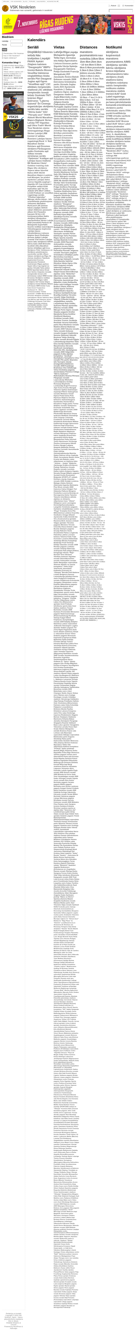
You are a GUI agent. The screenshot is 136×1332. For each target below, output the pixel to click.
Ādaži (56, 457)
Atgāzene (67, 588)
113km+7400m (95, 496)
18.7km (82, 371)
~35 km (90, 230)
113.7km (99, 422)
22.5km (99, 353)
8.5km (83, 130)
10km (94, 58)
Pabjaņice (57, 707)
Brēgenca (64, 574)
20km (82, 114)
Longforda (73, 533)
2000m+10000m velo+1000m (90, 519)
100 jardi (94, 530)
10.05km (99, 416)
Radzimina (57, 1102)
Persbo (56, 1134)
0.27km (100, 410)
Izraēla (69, 197)
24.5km (96, 202)
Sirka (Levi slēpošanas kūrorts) (66, 1061)
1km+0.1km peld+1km (88, 486)
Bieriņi (64, 327)
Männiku (67, 1264)
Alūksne (70, 286)
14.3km (94, 387)
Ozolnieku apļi (41, 151)
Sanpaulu (57, 648)
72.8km (89, 414)
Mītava (50, 284)
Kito (62, 663)
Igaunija (70, 55)
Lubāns (63, 1217)
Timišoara (57, 822)
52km (90, 369)
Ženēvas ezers (69, 847)
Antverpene (65, 443)
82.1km (93, 226)
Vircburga (73, 441)
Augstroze (57, 1019)
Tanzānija (57, 646)
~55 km (100, 341)
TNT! (48, 95)
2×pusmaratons (87, 128)
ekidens (109, 243)
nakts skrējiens (112, 229)
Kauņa (62, 272)
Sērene (67, 1085)
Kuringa (64, 792)
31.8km (82, 585)
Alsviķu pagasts (59, 1114)
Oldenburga (58, 972)
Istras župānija (72, 455)
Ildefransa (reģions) (61, 669)
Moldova (57, 839)
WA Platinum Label (115, 214)
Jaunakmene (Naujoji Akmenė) (65, 1003)
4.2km (90, 89)
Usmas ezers (72, 755)
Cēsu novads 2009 (70, 165)
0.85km (82, 554)
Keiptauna (58, 620)
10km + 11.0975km (92, 256)
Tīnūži (68, 1134)
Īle (62, 925)
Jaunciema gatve (67, 1213)
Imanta (65, 102)
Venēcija (70, 337)
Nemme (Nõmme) (61, 335)
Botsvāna (57, 657)
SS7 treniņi (39, 282)
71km (82, 337)
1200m (88, 300)
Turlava (70, 642)
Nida (56, 261)
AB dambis (64, 181)
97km (88, 434)
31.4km (96, 224)
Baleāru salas (68, 459)
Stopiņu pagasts (61, 312)
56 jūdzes (96, 494)
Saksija (63, 642)
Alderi (67, 893)
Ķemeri (69, 788)
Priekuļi (61, 1005)
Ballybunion (67, 1150)
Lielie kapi (72, 976)
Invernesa (69, 425)
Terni (62, 555)
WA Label (110, 179)
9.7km (92, 154)
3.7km (88, 176)
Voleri (56, 982)
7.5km (83, 126)
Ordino (56, 1186)
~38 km (100, 333)
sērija (121, 198)
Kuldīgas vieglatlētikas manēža (65, 300)
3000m (100, 87)
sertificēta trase (122, 177)
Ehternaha (61, 1152)
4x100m (83, 142)
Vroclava (57, 320)
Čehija (62, 128)
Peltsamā (66, 1095)
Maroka (66, 189)
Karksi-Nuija (68, 437)
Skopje (63, 445)
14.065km (84, 184)
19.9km (88, 410)
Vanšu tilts (59, 119)
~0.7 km (93, 335)
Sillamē (72, 515)
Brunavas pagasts (65, 1294)
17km (82, 150)
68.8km (88, 387)
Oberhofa (57, 909)
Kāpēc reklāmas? (10, 58)
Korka (62, 475)
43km (94, 234)
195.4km (95, 319)
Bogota (65, 1098)
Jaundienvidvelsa (71, 655)
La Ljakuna (64, 1120)
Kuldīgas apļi (46, 158)
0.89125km (90, 268)
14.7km (102, 319)
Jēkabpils (68, 225)
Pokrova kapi (59, 425)
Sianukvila (57, 1170)
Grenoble (65, 1174)
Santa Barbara (64, 1104)
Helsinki (57, 214)
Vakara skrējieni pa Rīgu (37, 256)
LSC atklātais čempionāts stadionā (39, 87)
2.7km (90, 270)
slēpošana (117, 249)
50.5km (101, 418)
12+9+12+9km (85, 282)
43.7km (97, 434)
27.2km (95, 401)
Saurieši (72, 439)
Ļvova (62, 946)
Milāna (75, 422)
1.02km (88, 492)
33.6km (83, 204)
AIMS (127, 61)
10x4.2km (84, 216)
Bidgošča (65, 1116)
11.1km (100, 163)
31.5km (89, 315)
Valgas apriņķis (60, 523)
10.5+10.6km (85, 280)
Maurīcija (64, 644)
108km (82, 470)
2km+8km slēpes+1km (90, 525)
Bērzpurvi (64, 433)
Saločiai (69, 261)
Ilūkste (73, 443)
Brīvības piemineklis (63, 133)
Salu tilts (58, 174)
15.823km (101, 436)
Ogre (62, 58)
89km (100, 272)
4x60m (100, 530)
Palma (66, 533)
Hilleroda (75, 954)
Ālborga (69, 871)
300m (82, 109)
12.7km (94, 282)
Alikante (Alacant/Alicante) (67, 1027)
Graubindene (58, 1160)
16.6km (89, 248)
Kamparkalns (63, 1060)
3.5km (95, 116)
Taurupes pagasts (69, 253)
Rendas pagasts (60, 547)
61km (99, 527)
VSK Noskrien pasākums (116, 147)
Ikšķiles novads (60, 406)
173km (99, 335)
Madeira (57, 327)
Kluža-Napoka (59, 758)
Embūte (57, 584)
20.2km (99, 602)
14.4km (101, 204)
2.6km (82, 240)
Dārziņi (62, 1041)
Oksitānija (57, 739)
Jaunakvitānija (59, 1031)
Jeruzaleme (63, 457)
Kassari (65, 917)
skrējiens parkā (114, 107)
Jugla (56, 97)
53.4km (88, 408)
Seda (74, 774)
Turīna (75, 404)
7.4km (100, 325)
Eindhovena (59, 429)
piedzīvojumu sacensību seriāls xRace (37, 253)
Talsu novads (59, 331)
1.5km (95, 84)
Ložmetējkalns (60, 382)
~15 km (98, 105)
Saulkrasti (58, 348)
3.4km (82, 256)
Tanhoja (64, 1156)
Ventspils (73, 116)
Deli (73, 851)
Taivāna (69, 289)
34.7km (100, 569)
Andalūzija (68, 231)
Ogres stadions (71, 92)
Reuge (63, 473)
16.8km (88, 254)
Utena (56, 1005)
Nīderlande (64, 114)
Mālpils (64, 1021)
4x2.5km (95, 186)
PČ (125, 170)
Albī (69, 745)
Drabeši (72, 946)
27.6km (90, 383)
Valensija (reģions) (62, 267)
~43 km (100, 190)
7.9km (88, 405)
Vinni (56, 776)
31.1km (99, 608)
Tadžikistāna (74, 687)
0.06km (93, 367)
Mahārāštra (58, 1116)
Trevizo (70, 608)
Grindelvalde (69, 942)
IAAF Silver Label (121, 124)
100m (83, 84)
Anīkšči (56, 829)
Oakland (57, 1142)
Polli (70, 572)
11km (88, 121)
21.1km (88, 232)
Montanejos (68, 1225)
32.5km (82, 399)
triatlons (110, 190)
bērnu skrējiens (116, 67)
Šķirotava (57, 1215)
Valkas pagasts (66, 913)
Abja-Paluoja (59, 701)
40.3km (89, 430)
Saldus (57, 178)
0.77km (102, 528)
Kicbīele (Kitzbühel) (66, 1097)
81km (93, 339)
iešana (109, 126)
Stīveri (56, 1188)
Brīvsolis (47, 244)
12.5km (83, 224)
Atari (72, 903)
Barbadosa (58, 588)
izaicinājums (120, 231)
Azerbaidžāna (66, 911)
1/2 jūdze (83, 530)
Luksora (64, 711)
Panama (57, 644)
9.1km (89, 204)
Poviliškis (57, 1164)
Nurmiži (57, 555)
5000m (101, 92)
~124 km (93, 420)
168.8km (92, 563)
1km (82, 61)
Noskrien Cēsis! (39, 163)
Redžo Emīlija (73, 1186)
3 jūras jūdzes (90, 266)
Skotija (57, 183)
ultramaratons (114, 74)
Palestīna (57, 535)
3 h (97, 109)
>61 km (99, 478)
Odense (62, 455)
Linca (62, 1142)
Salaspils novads (71, 259)
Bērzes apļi (35, 299)
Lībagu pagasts (67, 1301)
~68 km (88, 294)
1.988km (83, 544)
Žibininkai (70, 863)
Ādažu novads (59, 814)
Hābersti (57, 1037)
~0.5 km (95, 100)
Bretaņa (56, 1219)
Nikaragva (61, 1206)
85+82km (89, 488)
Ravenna (57, 521)
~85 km (102, 296)
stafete (121, 88)
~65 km (100, 474)
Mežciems (58, 147)
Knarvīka (75, 513)
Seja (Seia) (72, 927)
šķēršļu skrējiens (114, 131)
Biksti (68, 618)
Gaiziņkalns (58, 596)
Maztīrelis (66, 384)
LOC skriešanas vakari (37, 275)
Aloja (74, 1184)
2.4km (97, 112)
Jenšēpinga (58, 1058)
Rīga (66, 51)
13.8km (89, 274)
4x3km (88, 614)
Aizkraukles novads (68, 561)
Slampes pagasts (67, 529)
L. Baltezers (58, 679)
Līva (69, 1098)
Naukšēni (72, 865)
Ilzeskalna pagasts (60, 1110)
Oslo (56, 418)
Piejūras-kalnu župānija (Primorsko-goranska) (65, 435)
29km (94, 308)
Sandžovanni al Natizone (70, 1168)
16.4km (93, 587)
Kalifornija (58, 423)
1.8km (96, 142)
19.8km (93, 337)
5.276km (98, 458)
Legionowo (67, 1112)
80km (89, 190)
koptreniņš (113, 55)
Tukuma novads (72, 329)
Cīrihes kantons (69, 1054)
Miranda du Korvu (64, 774)
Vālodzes (57, 1250)
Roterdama (67, 422)
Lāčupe (57, 586)
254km (93, 405)
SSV (45, 112)
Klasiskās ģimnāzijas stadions (65, 998)
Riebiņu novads (73, 1303)
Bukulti (62, 671)
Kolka (63, 354)
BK (29, 163)
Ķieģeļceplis (58, 1150)
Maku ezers (67, 1200)
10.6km (89, 119)
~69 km (95, 302)
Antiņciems (68, 1069)
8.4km (100, 137)
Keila (69, 537)
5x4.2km (94, 589)
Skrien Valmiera (43, 297)
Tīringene (64, 927)
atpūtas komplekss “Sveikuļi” (63, 355)
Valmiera (70, 69)
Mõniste (73, 1095)
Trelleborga (71, 891)
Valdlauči (72, 723)
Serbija (57, 240)
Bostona (57, 337)
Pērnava (75, 376)
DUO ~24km (96, 232)
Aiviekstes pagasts (70, 507)
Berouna (65, 976)
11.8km (94, 436)
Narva (70, 659)
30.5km (87, 397)
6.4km (82, 156)
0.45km (94, 176)
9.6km (101, 198)
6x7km (99, 480)
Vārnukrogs (65, 699)
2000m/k (91, 306)
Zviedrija (58, 130)
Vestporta (74, 1234)
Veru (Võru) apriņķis (65, 192)
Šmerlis (64, 111)
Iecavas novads (59, 1298)
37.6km (88, 606)
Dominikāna (67, 845)
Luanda (56, 1138)
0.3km (83, 70)
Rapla (60, 630)
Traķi (74, 537)
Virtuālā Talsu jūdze (41, 268)
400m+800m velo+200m (94, 500)
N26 (114, 241)
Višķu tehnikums (64, 875)
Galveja (72, 907)
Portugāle (58, 107)
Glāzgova (57, 503)
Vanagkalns (74, 725)
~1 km (83, 89)
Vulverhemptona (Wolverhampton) (66, 1232)
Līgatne (56, 1075)
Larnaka (65, 727)
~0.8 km (83, 260)
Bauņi (56, 790)
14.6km (94, 371)
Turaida (61, 655)
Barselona (71, 208)
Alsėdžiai (68, 1158)
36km (97, 563)
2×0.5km (90, 454)
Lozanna (65, 539)
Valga (63, 297)
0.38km (88, 308)
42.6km (88, 527)
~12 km (94, 121)
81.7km (82, 406)
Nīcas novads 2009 (65, 487)
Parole (4, 45)
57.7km (82, 424)
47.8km (82, 498)
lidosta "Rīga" (68, 553)
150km (100, 315)
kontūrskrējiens (124, 251)
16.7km (97, 583)
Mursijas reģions (60, 919)
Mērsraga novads (60, 1211)
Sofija (61, 1054)
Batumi (56, 1097)
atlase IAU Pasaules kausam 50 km (36, 213)
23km (88, 167)
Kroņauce (66, 1246)
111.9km (97, 528)
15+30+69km (84, 416)
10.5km (83, 97)
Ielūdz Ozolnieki (36, 95)
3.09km (82, 589)
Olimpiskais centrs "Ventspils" (64, 228)
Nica (61, 325)
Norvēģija (66, 140)
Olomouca (75, 753)
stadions (111, 79)
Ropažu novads (60, 469)
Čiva (61, 1138)
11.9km (89, 260)
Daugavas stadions (63, 94)
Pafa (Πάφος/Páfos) (71, 551)
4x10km (99, 393)
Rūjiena (64, 398)
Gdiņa (75, 427)
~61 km (99, 523)
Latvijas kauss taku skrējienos (39, 240)
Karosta (71, 800)
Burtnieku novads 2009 (63, 610)
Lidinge (73, 980)
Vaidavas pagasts (66, 1075)
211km (82, 206)
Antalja (68, 481)
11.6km (83, 250)
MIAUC (118, 179)
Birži (63, 521)
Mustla (63, 709)
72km (82, 397)
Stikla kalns (65, 887)
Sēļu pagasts (74, 1208)
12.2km (87, 337)
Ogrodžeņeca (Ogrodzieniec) (68, 982)
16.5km (82, 403)
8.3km (94, 206)
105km (99, 309)
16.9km (82, 428)
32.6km (99, 405)
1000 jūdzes (99, 550)
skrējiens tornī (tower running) (117, 224)
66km (82, 598)
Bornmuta (72, 636)
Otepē (56, 272)
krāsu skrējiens (118, 207)
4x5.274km (84, 369)
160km (102, 373)
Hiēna (6, 69)
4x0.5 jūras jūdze (99, 432)
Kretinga (75, 825)
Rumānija (72, 187)
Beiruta (56, 717)
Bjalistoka (58, 640)
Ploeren (62, 1219)
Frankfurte (58, 420)
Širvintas (57, 808)
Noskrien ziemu (41, 128)
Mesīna (67, 990)
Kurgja (66, 423)
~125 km (94, 474)
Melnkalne (74, 485)
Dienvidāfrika (60, 206)
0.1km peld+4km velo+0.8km (90, 595)
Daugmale (75, 1009)
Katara (68, 883)
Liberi (69, 691)
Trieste (76, 816)
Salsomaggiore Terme (66, 861)
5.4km (83, 119)
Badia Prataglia (59, 930)
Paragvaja (73, 721)
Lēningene (65, 1215)
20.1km (101, 313)
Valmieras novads (67, 467)
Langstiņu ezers (60, 883)
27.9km (100, 610)
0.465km (83, 552)
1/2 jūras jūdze (92, 264)
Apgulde (57, 867)
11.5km (83, 196)
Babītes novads (61, 156)
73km (82, 393)
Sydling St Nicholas (61, 968)
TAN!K (47, 114)
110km (88, 286)
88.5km (94, 341)
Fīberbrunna (58, 1095)
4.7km (96, 124)
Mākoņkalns (58, 992)
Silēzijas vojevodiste (71, 735)
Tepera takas (33, 170)
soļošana (122, 82)
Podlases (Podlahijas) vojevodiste (66, 1049)
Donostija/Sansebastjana (64, 505)
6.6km (98, 165)
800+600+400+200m (87, 600)
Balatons (63, 431)
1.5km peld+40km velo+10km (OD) (91, 360)
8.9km (95, 198)
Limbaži (75, 521)
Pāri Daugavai (44, 78)
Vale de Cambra (72, 950)
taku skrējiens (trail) (117, 75)
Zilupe (68, 1172)
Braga (60, 936)
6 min (88, 476)
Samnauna (63, 1128)
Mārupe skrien (34, 199)
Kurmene (64, 1108)
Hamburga (58, 259)
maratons (86, 52)
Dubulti (56, 940)
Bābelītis (57, 282)
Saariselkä (57, 954)
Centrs (75, 107)
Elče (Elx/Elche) (59, 1029)
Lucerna (65, 493)
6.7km (92, 280)
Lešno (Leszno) (71, 1178)
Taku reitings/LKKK (120, 188)
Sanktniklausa (70, 429)
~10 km (84, 64)
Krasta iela (58, 459)
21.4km (91, 571)
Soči (71, 930)
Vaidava (57, 202)
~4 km (98, 128)
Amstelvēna (64, 1025)
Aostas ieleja (58, 1200)
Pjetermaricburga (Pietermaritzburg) (64, 615)
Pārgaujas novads (61, 378)
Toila (73, 1110)
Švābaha (63, 1172)
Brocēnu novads (72, 1071)
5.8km (82, 154)
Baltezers (57, 1268)
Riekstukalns (59, 376)
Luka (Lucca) (58, 879)
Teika (56, 58)
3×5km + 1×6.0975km (94, 403)
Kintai (56, 1056)
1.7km (82, 198)
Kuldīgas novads (70, 284)
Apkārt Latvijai (41, 237)
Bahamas (69, 1166)
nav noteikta (73, 1258)
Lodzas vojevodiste (69, 624)
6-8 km (87, 290)
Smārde (71, 968)
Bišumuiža (75, 875)
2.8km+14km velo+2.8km (89, 569)
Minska (65, 541)
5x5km (95, 327)
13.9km (89, 319)
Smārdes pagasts (67, 816)
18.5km (99, 337)
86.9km (82, 480)
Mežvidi (68, 1029)
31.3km (87, 393)
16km (91, 105)
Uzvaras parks (70, 63)
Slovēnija (65, 195)
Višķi (55, 875)
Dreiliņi (72, 312)
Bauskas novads (59, 1290)
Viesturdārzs (68, 402)
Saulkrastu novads (68, 901)
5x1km (101, 490)
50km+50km (84, 583)
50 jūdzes (94, 604)
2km (93, 61)
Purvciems (67, 123)
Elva (76, 280)
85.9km (82, 450)
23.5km (89, 311)
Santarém (57, 956)
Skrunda (69, 346)
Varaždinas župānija (60, 1303)
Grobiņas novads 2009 (63, 318)
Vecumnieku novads (66, 594)
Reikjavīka (72, 282)
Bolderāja (57, 543)
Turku (56, 441)
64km (88, 420)
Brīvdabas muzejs (60, 800)
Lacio (64, 503)
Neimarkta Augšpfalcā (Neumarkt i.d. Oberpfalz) (66, 1066)
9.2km (88, 206)
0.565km (89, 581)
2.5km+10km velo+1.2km (89, 540)
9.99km (88, 602)
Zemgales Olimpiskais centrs (65, 582)
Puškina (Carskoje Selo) (67, 1083)
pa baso (110, 102)
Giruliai (72, 398)
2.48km (100, 236)
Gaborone (57, 1256)
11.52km (83, 327)
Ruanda (65, 723)
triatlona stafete (123, 241)
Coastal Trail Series (36, 239)
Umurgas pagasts (70, 1017)
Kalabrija (57, 792)
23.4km (97, 184)
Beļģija (57, 163)
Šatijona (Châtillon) (71, 1198)
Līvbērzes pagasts (64, 1260)
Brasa (69, 142)
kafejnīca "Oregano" (62, 598)
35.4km (83, 264)
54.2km (82, 575)
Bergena (72, 491)
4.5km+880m (84, 496)
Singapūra (58, 723)
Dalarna (74, 1132)
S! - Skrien (39, 290)
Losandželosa (67, 707)
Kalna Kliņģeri (67, 489)
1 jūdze (90, 107)
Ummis (62, 1043)
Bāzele (75, 928)
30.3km (82, 614)
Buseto (63, 681)
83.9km (94, 410)
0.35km (83, 311)
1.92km (82, 341)
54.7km (100, 206)
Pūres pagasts (69, 1288)
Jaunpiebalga (58, 1000)
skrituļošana (112, 174)
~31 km (83, 298)
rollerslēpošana (123, 237)
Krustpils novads (70, 1282)
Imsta (70, 1118)
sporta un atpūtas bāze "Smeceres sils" (65, 809)
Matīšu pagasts (66, 784)
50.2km (82, 339)
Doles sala (58, 284)
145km (86, 226)
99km (100, 329)
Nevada (57, 473)
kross (109, 71)
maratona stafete (115, 91)
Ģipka (56, 455)
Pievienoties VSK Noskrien (14, 53)
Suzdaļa (66, 972)
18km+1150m (85, 363)
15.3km (101, 317)
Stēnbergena (58, 1246)
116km (93, 527)
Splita (64, 640)
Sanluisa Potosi (71, 758)
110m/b (83, 148)
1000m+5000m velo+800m (89, 503)
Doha (56, 861)
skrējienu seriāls (116, 64)
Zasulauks (59, 77)
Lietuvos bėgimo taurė (38, 234)
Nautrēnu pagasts (71, 1188)
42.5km (82, 405)
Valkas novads (60, 339)
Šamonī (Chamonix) (63, 138)
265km (95, 228)
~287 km (83, 511)
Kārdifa (73, 598)
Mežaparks (60, 55)
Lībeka (63, 483)
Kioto (71, 992)
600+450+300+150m (87, 559)
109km (88, 317)
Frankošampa (67, 1093)
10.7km (90, 180)
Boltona (56, 1208)
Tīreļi (74, 877)
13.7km (83, 274)
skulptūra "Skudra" (61, 928)
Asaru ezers (63, 1186)
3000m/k (94, 169)
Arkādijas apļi (39, 248)
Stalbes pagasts (67, 628)
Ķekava (57, 537)
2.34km (89, 327)
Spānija (73, 66)
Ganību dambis (68, 1270)
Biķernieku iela (60, 276)
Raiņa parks (66, 739)
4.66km (82, 387)
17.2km (98, 252)
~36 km (99, 222)
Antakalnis (68, 915)
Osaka (63, 895)
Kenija (64, 650)
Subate (56, 1234)
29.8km (87, 470)
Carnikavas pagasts (63, 200)
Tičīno (73, 634)
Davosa (71, 574)
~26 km (102, 200)
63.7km (100, 606)
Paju (76, 1272)
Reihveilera (74, 1162)
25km (102, 148)
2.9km (98, 188)
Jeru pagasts (64, 1208)
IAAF (114, 243)
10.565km (101, 349)
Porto (63, 310)
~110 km (83, 278)
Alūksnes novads (69, 210)
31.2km (100, 428)
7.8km (95, 156)
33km (99, 167)
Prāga (56, 187)
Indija (75, 223)
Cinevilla (57, 527)
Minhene (64, 394)
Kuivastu (75, 1098)
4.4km (83, 107)
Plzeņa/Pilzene (59, 1272)
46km (82, 335)
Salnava (70, 970)
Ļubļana (69, 445)
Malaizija (64, 447)
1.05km (82, 321)
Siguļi (73, 1246)
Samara (70, 837)
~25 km (83, 165)
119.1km (89, 401)
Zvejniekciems (71, 1219)
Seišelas (57, 841)
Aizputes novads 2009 (64, 480)
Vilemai (74, 827)
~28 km (96, 296)
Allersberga (58, 1066)
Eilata (74, 638)
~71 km (83, 276)
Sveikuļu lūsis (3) (10, 82)
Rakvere (63, 531)
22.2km (83, 302)
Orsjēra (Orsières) (70, 465)
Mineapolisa (73, 1174)
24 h (100, 97)
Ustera (56, 1073)
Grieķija (65, 126)
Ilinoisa (68, 376)
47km (82, 254)
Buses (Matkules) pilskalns (68, 1033)
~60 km (89, 482)
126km (92, 397)
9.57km (99, 406)
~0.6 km (89, 494)
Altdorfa (72, 1060)
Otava (63, 527)
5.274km (84, 105)
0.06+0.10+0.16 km (98, 408)
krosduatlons (111, 237)
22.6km (95, 454)
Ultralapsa (17, 76)
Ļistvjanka (57, 1156)
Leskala (56, 1017)
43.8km (102, 577)
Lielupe (56, 798)
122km (100, 387)
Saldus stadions (60, 608)
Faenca (67, 1031)
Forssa (64, 873)
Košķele (76, 788)
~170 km (88, 234)
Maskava (67, 316)
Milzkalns (75, 802)
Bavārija (58, 135)
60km (91, 528)
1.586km (89, 484)
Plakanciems (64, 1015)
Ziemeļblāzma (59, 893)
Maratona (67, 414)
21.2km (93, 331)
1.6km (82, 169)
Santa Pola (69, 396)
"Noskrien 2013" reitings (116, 193)
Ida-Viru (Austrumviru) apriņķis (66, 518)
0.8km (83, 87)
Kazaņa (64, 822)
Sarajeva (72, 804)
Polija (57, 71)
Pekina (72, 1116)
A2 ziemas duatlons (39, 257)
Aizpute (61, 418)
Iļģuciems (72, 130)
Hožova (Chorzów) (69, 646)
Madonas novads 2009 (64, 328)
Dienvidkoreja (72, 272)
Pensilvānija (58, 683)
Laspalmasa (59, 303)
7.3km (100, 182)
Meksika (71, 170)
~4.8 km (88, 610)
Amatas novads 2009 (63, 223)
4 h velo (95, 294)
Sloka (62, 853)
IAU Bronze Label (116, 168)
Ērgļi (66, 386)
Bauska (61, 261)
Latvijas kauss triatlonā (39, 161)
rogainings (119, 96)
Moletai (56, 845)
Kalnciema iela (61, 99)
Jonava (69, 521)
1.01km (92, 450)
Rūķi (59, 1196)
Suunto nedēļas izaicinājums (40, 227)
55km (89, 148)
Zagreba (65, 485)
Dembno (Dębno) (60, 863)
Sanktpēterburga (68, 293)
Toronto (66, 420)
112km (88, 587)
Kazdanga (69, 366)
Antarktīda (66, 408)
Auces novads (59, 780)
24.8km (89, 448)
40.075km (90, 550)
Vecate (69, 794)
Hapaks (75, 471)
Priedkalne (68, 701)
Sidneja (57, 618)
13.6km (89, 302)
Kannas (57, 449)
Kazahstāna (68, 667)
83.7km (87, 604)
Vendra (57, 172)
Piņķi (56, 451)
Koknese (74, 743)
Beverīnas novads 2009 (63, 689)
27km (89, 173)
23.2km (82, 391)
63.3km (101, 264)
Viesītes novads (65, 1234)
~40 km (95, 298)
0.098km (87, 446)
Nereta (59, 1098)
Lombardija (58, 386)
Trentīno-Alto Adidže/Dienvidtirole (66, 884)
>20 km (95, 200)
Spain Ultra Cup (34, 266)
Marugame (74, 893)
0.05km (86, 137)
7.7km (96, 133)
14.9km (100, 300)
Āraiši (67, 946)
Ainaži (71, 394)
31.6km (89, 224)
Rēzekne (57, 263)
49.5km (102, 434)
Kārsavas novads (60, 794)
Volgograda (73, 677)
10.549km (92, 87)
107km (102, 202)
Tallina (57, 111)
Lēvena (68, 1041)
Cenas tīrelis (65, 1244)
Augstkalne (71, 869)
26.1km (88, 333)
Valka (73, 152)
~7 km (91, 97)
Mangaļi (72, 388)
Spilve (64, 749)
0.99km (99, 446)
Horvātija (73, 156)
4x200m (96, 373)
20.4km (91, 442)
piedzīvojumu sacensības (114, 218)
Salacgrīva (58, 225)
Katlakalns (75, 699)
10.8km (84, 78)
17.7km (95, 313)
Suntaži (57, 475)
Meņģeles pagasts (70, 1284)
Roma (65, 314)
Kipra (63, 214)
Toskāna (57, 191)
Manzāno (57, 1168)
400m (98, 73)
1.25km (88, 341)
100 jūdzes (91, 192)
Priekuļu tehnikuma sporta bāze (63, 605)
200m (90, 81)
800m (89, 84)
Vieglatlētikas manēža (61, 1140)
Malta (72, 420)
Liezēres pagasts (70, 596)
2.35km (82, 581)
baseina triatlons (112, 251)
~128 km (89, 296)
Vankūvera (71, 406)
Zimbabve (57, 650)
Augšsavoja (65, 974)
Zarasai (56, 1002)
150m (89, 530)
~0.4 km (94, 290)
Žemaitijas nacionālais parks (64, 1064)
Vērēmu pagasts (60, 755)
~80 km (89, 276)
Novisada (68, 412)
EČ (119, 185)
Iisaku (56, 778)
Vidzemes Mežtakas (36, 203)
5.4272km (91, 292)
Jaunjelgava (68, 348)
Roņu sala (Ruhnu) (71, 1037)
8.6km (94, 167)
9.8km (101, 169)
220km (99, 399)
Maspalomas (59, 439)
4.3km (99, 542)
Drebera (63, 1146)
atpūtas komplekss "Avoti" (63, 1209)
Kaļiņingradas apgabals (62, 1089)
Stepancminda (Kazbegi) (63, 849)
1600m (101, 276)
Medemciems (71, 966)
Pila (73, 511)
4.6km (97, 216)
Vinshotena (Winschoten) (68, 703)
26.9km (99, 593)
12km (97, 70)
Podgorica (62, 578)
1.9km (100, 208)
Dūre (67, 780)
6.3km (101, 186)
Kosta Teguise (72, 681)
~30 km (87, 152)
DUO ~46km (84, 571)
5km (101, 58)
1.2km (83, 94)
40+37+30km (90, 552)
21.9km (82, 401)
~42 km (98, 144)
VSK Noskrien (22, 7)
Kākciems (66, 1223)
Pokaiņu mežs (63, 804)
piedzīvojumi (112, 185)
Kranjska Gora (66, 511)
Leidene (68, 513)
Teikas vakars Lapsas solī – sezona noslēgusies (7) (14, 73)
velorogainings (113, 158)
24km (93, 152)
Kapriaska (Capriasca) (62, 638)
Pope (73, 1256)
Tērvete (71, 525)
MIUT (41, 191)
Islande (66, 270)
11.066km (86, 460)
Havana (73, 839)
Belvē (75, 849)
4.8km (91, 112)
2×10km (83, 452)
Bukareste (58, 270)
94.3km (83, 319)
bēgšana (126, 233)
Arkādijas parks (71, 255)
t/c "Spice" (65, 661)
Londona (74, 481)
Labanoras (69, 1056)
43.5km (82, 438)
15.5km (83, 222)
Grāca (69, 873)
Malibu (56, 1104)
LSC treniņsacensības (36, 215)
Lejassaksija (59, 380)
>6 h (81, 226)
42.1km (93, 406)
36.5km (88, 589)
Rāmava (57, 903)
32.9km (89, 596)
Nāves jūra (65, 859)
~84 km (100, 452)
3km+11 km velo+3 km (88, 536)
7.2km (83, 92)
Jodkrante (58, 626)
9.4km (94, 204)
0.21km (100, 472)
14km (88, 109)
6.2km (90, 202)
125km (82, 272)
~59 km (99, 486)
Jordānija (73, 320)
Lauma (19, 88)
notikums (111, 88)
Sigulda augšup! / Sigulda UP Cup (39, 183)
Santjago (57, 1252)
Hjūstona (61, 823)
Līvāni (64, 282)
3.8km (100, 262)
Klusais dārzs (67, 954)
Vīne (65, 368)
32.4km (82, 426)
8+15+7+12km (90, 458)
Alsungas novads (65, 778)
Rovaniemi (70, 475)
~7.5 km (94, 212)
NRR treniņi (40, 286)
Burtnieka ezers (60, 786)
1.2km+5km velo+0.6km (88, 542)
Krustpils (68, 1011)
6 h (89, 78)
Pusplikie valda (34, 186)
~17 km (94, 262)
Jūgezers (67, 1236)
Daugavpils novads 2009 (63, 877)
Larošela (70, 469)
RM (115, 156)
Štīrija (68, 1013)
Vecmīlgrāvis (74, 665)
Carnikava (68, 257)
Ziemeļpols (65, 721)
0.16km (100, 604)
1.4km (94, 208)
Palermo (57, 1166)
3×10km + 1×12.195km (88, 608)
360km (94, 472)
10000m (84, 112)
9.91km (100, 234)
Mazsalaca (58, 745)
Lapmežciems (59, 1069)
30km (95, 94)
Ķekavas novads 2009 (65, 79)
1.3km (100, 302)
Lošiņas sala (58, 733)
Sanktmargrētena (60, 659)
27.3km (101, 327)
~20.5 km (101, 290)
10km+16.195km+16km (94, 240)
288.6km (83, 596)
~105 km (100, 424)
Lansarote (67, 679)
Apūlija (65, 960)
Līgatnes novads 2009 (68, 410)
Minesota (66, 1162)
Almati (75, 632)
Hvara (70, 727)
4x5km (100, 321)
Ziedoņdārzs (60, 121)
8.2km (89, 200)
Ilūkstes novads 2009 (61, 1227)
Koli (55, 667)
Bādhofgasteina (59, 1013)
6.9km (82, 331)
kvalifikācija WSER (121, 139)
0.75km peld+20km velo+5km (91, 308)
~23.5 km (83, 242)
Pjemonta (58, 280)
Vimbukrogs (58, 1262)
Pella (67, 439)
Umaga (65, 515)
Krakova (57, 293)
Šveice (68, 77)
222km (87, 351)
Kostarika (58, 493)
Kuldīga (70, 104)
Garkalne (57, 509)
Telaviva (63, 537)
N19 (129, 160)
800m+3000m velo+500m (89, 505)
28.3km (97, 412)
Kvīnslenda (74, 580)
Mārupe (57, 310)
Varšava (57, 165)
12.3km (83, 173)
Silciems (68, 555)
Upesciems (73, 423)
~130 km (98, 280)
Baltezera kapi (72, 1211)
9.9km (89, 178)
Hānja (64, 263)
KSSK (45, 186)
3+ (83, 458)
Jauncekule (58, 994)
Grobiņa (57, 853)
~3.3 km (94, 610)
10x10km (90, 196)
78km (96, 418)
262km (99, 470)
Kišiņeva (61, 833)
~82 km (101, 401)
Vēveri (56, 1033)
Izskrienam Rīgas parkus (38, 264)
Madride (64, 240)
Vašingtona (64, 687)
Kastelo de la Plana (61, 944)
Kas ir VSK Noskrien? (12, 56)
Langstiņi (57, 507)
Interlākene (65, 497)
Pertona (69, 1229)
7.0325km (91, 165)
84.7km (97, 600)
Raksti (113, 6)
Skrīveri (67, 743)
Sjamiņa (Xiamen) (60, 899)
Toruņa (74, 1112)
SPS (36, 191)
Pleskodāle (58, 414)
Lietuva (58, 63)
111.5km (93, 416)
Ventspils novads (61, 234)
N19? (128, 243)
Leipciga (76, 1156)
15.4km (95, 274)
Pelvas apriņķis (63, 1276)
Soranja (75, 679)
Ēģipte (76, 339)
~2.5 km (88, 258)
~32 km (94, 258)
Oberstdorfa (58, 756)
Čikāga (76, 372)
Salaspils (58, 189)
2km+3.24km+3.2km (88, 244)
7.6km (97, 268)
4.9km (88, 426)
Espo (67, 814)
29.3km (93, 480)
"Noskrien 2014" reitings (117, 183)
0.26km (98, 476)
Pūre (61, 1017)
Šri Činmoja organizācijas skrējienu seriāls (40, 106)
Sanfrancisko (70, 857)
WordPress (17, 1326)
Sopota (75, 778)
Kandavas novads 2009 (67, 790)
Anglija (65, 150)
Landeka (76, 1118)
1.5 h (100, 258)
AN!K (36, 173)
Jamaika (57, 721)
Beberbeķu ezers (60, 691)
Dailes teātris (59, 471)
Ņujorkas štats (72, 342)
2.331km (99, 154)
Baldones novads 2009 (63, 365)
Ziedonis (74, 1262)
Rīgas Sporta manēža (63, 238)
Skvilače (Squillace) (68, 956)
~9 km (89, 130)
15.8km (82, 420)
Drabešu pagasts (60, 636)
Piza (55, 487)
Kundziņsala (63, 881)
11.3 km (91, 252)
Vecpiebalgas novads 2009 (68, 776)
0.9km (88, 135)
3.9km (88, 399)
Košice (57, 445)
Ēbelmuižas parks (60, 737)
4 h (95, 92)
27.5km (99, 331)
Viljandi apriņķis (68, 648)
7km (101, 78)
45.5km (94, 317)
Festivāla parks (63, 907)
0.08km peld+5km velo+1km (90, 534)
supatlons (125, 249)
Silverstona (69, 1206)
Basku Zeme (74, 457)
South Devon (58, 1225)
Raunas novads (59, 871)
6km (82, 67)
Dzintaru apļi (33, 146)
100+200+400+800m (94, 238)
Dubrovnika (58, 741)
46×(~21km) (84, 347)
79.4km (99, 389)
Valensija (63, 208)
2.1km (82, 171)
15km (83, 76)
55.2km (82, 602)
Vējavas (75, 1000)
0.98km (93, 446)
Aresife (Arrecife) (60, 891)
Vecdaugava (64, 675)
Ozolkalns (58, 515)
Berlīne (72, 181)
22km (82, 194)
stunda (91, 73)
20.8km (88, 424)
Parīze (72, 234)
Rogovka (57, 1190)
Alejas (56, 1258)
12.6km (83, 190)
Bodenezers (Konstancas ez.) (62, 868)
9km (94, 109)
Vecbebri (66, 741)
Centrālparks (65, 839)
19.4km (93, 399)
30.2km (100, 521)
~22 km (83, 262)
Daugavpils (60, 69)
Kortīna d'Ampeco (61, 665)
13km (89, 161)
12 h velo (90, 288)
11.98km (83, 557)
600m (101, 116)
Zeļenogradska (59, 1091)
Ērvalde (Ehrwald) (71, 1122)
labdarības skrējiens (122, 227)
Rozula (56, 855)
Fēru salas (62, 713)
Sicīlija (67, 663)
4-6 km (97, 146)
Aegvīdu (57, 1154)
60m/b (95, 130)
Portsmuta (57, 1132)
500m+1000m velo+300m (89, 502)
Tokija (64, 337)
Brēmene (57, 709)
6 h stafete (100, 192)
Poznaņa (72, 236)
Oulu (55, 703)
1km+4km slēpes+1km (90, 577)
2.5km (83, 81)
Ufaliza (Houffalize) (60, 1266)
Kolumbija (74, 705)
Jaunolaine (67, 568)
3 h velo (95, 135)
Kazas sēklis (65, 1268)
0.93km (98, 552)
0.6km (96, 81)
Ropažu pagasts (68, 163)
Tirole (72, 590)
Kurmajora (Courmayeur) (61, 220)
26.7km (89, 298)
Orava (56, 1192)
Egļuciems (74, 990)
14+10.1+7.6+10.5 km (91, 456)
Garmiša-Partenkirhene (62, 1124)
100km (90, 92)
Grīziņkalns (59, 255)
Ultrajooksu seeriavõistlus (36, 219)
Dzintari (57, 140)
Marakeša (58, 314)
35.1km (87, 331)
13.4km (83, 182)
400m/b (83, 139)
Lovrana (71, 535)
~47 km (101, 212)
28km (99, 254)
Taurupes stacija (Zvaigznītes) (62, 363)
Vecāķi (64, 202)
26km (99, 194)
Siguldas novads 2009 (63, 278)
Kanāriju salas (60, 170)
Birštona (63, 1071)
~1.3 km (83, 343)
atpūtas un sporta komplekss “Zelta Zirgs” (64, 565)
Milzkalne (69, 380)
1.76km (82, 474)
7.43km (96, 214)
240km (97, 460)
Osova (72, 1104)
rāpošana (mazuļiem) (116, 160)
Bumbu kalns (66, 827)
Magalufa (57, 1213)
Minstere (64, 525)
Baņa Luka (58, 725)
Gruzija (57, 531)
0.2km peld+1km (93, 561)
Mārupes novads (67, 176)
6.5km (89, 116)
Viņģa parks (67, 404)
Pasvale (66, 250)
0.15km (93, 220)
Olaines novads (60, 427)
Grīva (56, 1260)
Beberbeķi (73, 539)
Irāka (72, 889)
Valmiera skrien (45, 299)
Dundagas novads (61, 697)
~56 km (94, 581)
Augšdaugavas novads (62, 1035)
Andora (56, 1184)
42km (82, 135)
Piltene (64, 392)
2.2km (96, 76)
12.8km (83, 248)
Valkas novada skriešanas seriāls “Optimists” (36, 156)
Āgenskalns (70, 60)
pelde (108, 139)
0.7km (89, 114)
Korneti (56, 764)
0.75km (101, 171)
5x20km (88, 521)
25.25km (91, 418)
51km (99, 492)
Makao (71, 719)
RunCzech (32, 206)
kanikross (120, 144)
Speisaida (57, 913)
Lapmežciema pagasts (67, 1280)
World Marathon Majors (36, 174)
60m (82, 100)
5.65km (99, 587)
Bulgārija (66, 889)
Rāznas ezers (63, 695)
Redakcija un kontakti (13, 1314)
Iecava (65, 246)
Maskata (74, 996)
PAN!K (31, 61)
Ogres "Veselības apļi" (37, 83)
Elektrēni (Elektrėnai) (68, 1190)
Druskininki (58, 533)
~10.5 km (94, 286)
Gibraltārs (73, 859)
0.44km (101, 462)
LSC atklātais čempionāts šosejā (39, 91)
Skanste (57, 565)
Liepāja (73, 52)
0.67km (82, 472)
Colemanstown (65, 1144)
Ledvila (64, 770)
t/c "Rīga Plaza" (65, 921)
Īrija (71, 150)
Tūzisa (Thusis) (59, 1158)
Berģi (71, 174)
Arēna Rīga (66, 753)
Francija (74, 71)
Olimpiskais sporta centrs (64, 592)
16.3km (95, 272)
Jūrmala (64, 84)
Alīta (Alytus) (59, 743)
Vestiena (57, 859)
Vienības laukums (61, 557)
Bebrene (74, 1035)
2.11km (94, 321)
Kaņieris (66, 1058)
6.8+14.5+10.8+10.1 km (88, 478)
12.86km (83, 365)
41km (94, 343)
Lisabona (72, 168)
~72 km (83, 296)
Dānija (65, 174)
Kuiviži (68, 1073)
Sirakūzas (69, 1126)
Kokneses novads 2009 (62, 802)
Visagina (67, 932)
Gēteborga (71, 368)
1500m (97, 89)
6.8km (87, 194)
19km (83, 210)
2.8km (92, 323)
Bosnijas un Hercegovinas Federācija (64, 1306)
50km (89, 94)
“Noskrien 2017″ (114, 151)
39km (82, 258)
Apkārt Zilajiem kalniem (36, 63)
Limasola (69, 418)
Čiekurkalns (60, 104)
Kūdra (71, 879)
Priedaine (73, 669)
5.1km (90, 242)
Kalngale (72, 1196)
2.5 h (92, 460)
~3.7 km (83, 410)
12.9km (93, 426)
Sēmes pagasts (59, 1288)
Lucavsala (67, 135)
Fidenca (57, 681)
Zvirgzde (57, 978)
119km (82, 212)
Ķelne (67, 495)
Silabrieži (65, 1196)
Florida (56, 677)
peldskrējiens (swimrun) (116, 235)
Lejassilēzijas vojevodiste (63, 831)
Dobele (69, 527)
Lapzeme (65, 725)
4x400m (83, 178)
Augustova (62, 1178)
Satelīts (110, 118)
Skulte (63, 693)
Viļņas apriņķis (70, 1296)
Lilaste (73, 1250)
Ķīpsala (70, 121)
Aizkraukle (71, 161)
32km (91, 184)
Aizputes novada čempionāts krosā (39, 273)
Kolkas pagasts (67, 1292)
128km (96, 230)
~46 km (100, 220)
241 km (86, 598)
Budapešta (58, 227)
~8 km (89, 126)
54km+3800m (92, 365)
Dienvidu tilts (59, 350)
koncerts (109, 247)
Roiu (61, 1184)
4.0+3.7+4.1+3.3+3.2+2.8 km (93, 357)
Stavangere (66, 626)
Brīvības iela (71, 119)
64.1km (101, 448)
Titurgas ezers (64, 1258)
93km (97, 571)
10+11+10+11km (86, 462)
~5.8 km (85, 468)
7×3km (82, 351)
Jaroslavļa (67, 1000)
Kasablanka (58, 590)
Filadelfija (67, 683)
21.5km (93, 523)
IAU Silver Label (112, 239)
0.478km (83, 329)
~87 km (94, 424)
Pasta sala (67, 756)
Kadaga (72, 695)
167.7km (83, 304)
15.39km (83, 484)
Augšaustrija (66, 1274)
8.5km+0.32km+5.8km (88, 422)
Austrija (69, 128)
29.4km (102, 224)
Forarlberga (57, 1274)
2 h (96, 97)
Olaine (63, 286)
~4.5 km (98, 450)
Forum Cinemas (73, 1128)
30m (102, 534)
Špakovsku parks (66, 1238)
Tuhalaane (64, 717)
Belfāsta (64, 416)
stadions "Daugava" (63, 204)
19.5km (88, 579)
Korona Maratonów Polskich (36, 261)
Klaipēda (68, 147)
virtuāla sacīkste (121, 116)
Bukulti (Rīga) (59, 751)
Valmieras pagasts (68, 796)
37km (97, 559)
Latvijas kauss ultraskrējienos (34, 232)
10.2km (94, 171)
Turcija (73, 185)
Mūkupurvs (74, 1015)
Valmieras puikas (65, 1254)
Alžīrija (61, 451)
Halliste (76, 701)
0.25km (102, 130)
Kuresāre (57, 539)
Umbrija (63, 549)
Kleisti (70, 427)
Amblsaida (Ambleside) (62, 980)
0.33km (89, 557)
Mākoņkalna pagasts (68, 584)
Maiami (70, 899)
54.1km (82, 527)
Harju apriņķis (60, 154)
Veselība (32, 73)
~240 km (89, 472)
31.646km (97, 468)
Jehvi (69, 1110)
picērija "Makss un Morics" (64, 897)
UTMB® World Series (43, 294)
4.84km (88, 585)
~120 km (86, 345)
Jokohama (62, 1126)
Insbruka (67, 1005)
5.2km (82, 186)
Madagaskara (66, 1256)
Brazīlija (57, 295)
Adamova (68, 751)
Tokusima (57, 727)
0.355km (83, 448)
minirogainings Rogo (38, 130)
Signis (14, 1317)
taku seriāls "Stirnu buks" (37, 110)
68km (88, 450)
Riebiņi (56, 921)
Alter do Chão (67, 952)
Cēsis (72, 99)
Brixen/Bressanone (67, 1154)
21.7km (94, 333)
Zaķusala (71, 276)
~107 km (83, 230)
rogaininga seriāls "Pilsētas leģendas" (36, 196)
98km (88, 323)
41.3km (94, 391)
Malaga (57, 483)
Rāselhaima (74, 1140)
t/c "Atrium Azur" (72, 919)
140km (88, 339)
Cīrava (63, 1252)
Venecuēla (57, 843)
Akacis (69, 693)
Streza (56, 671)
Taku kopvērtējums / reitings (117, 180)
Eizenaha (71, 917)
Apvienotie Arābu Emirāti (64, 517)
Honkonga (71, 713)
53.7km (91, 515)
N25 (121, 170)
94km (93, 412)
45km (88, 210)
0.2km (90, 70)
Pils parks (65, 360)
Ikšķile (71, 814)
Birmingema (66, 1132)
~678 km (95, 462)
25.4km (98, 196)
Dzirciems (59, 82)
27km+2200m (95, 363)
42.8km (82, 333)
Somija (57, 126)
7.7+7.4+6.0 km (95, 355)
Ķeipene (68, 471)
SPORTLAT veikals (69, 477)
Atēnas (71, 202)
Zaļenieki (57, 1244)
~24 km (86, 163)
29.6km (94, 414)
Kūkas (62, 1011)
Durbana (57, 612)
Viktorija (62, 1296)
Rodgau (73, 938)
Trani (55, 958)
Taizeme (73, 495)
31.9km (93, 579)
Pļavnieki (69, 242)
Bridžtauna (67, 1138)
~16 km (99, 159)
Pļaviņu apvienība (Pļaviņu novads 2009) (65, 307)
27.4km (89, 214)
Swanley (68, 1148)
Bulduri (57, 286)
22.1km (94, 395)
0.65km (83, 188)
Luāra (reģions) (59, 1284)
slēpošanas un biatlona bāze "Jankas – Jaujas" (65, 462)
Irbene (72, 1031)
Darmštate (57, 1174)
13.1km (83, 200)
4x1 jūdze (87, 591)
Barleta (71, 960)
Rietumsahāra (67, 1182)
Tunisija (67, 590)
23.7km (82, 476)
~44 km (100, 365)
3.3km (90, 139)
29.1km (88, 395)
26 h (87, 498)
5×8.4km (101, 228)
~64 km (82, 492)
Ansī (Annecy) (74, 972)
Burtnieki (57, 796)
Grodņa (60, 667)
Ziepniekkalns (60, 291)
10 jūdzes (91, 188)
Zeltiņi (56, 289)
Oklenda (75, 1225)
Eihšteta (74, 762)
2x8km (88, 412)
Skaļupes (57, 827)
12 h (102, 109)
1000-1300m (97, 466)
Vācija (65, 66)
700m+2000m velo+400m (89, 507)
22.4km (88, 321)
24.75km (83, 436)
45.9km (100, 589)
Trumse (65, 320)
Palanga (57, 962)
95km (94, 591)
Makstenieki (58, 889)
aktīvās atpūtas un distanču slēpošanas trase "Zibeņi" (65, 499)
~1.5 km (89, 452)
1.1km (90, 124)
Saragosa (57, 873)
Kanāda (73, 114)
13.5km (82, 521)
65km (88, 222)
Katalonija (74, 189)
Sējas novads (66, 905)
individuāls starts (115, 110)
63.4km (89, 359)
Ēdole (62, 942)
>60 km (99, 367)
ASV (62, 87)
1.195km (83, 556)
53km (94, 173)
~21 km (97, 119)
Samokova (67, 1262)
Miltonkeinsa (59, 513)
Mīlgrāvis (73, 663)
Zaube (56, 1060)
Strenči (69, 1007)
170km (101, 311)
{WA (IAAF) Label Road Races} (116, 253)
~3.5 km (101, 270)
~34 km (96, 278)
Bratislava (58, 368)
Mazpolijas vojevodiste (68, 563)
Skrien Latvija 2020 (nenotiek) (40, 221)
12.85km (95, 311)
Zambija (57, 1106)
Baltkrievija (58, 412)
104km (95, 329)
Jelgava (57, 102)
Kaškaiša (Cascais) (61, 570)
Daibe (56, 563)
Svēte (56, 907)
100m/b (96, 148)
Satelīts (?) (118, 245)
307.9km (83, 432)
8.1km (83, 133)
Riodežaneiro (66, 715)
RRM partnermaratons (118, 208)
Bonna (61, 857)
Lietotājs (5, 41)
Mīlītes (75, 794)
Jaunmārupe (68, 280)
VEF (68, 74)
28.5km (93, 614)
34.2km (82, 606)
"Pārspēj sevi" (35, 114)
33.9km (82, 509)
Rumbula (72, 616)
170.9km (100, 282)
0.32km (99, 420)
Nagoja (72, 685)
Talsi (63, 183)
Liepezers (57, 768)
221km (94, 359)
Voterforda (58, 568)
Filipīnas (65, 1170)
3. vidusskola (59, 634)
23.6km (93, 554)
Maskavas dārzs (66, 586)
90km (100, 596)
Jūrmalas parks (61, 116)
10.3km (88, 208)
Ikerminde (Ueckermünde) (63, 1242)
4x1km (82, 464)
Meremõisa (58, 257)
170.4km (83, 414)
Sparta (62, 289)
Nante (70, 1156)
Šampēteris (69, 358)
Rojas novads (59, 1264)
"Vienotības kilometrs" (88, 325)
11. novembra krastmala (65, 109)
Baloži (75, 77)
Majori (70, 214)
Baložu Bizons (43, 70)
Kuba (68, 705)
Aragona (57, 895)
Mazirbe (72, 453)
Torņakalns (59, 159)
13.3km (93, 612)
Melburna (57, 988)
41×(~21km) (94, 345)
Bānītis (44, 284)
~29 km (101, 210)
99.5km (101, 509)
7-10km (95, 276)
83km (95, 180)
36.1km (94, 430)
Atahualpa (13, 1328)
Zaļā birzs (68, 1248)
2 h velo (99, 292)
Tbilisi (64, 745)
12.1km (83, 180)
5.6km (88, 186)
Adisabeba (73, 766)
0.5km (98, 64)
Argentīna (66, 657)
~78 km (94, 482)
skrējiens (112, 52)
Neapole (57, 447)
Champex (57, 693)
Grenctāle (74, 1264)
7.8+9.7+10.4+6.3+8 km (88, 349)
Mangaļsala (59, 74)
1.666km (83, 482)
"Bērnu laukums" (61, 374)
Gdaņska (57, 491)
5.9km (88, 262)
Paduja (56, 467)
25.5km (93, 492)
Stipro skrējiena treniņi (38, 283)
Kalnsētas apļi (34, 188)
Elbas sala (75, 984)
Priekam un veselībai (43, 193)
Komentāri (129, 6)
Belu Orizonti (73, 1108)
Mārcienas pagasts (67, 798)
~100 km (95, 448)
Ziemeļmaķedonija (61, 453)
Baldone (76, 572)
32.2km (82, 579)
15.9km (88, 371)
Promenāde (65, 612)
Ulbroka (57, 687)
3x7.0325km (95, 246)
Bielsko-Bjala (58, 1236)
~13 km (86, 159)
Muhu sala (57, 1100)
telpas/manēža (123, 129)
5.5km (88, 100)
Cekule (64, 994)
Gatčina (70, 1266)
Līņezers (75, 1254)
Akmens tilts (60, 142)
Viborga (74, 1172)
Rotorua (65, 766)
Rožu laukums (60, 168)
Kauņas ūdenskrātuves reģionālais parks (66, 836)
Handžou (62, 1134)
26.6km (93, 393)
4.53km (82, 434)
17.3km (88, 391)
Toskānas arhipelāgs (68, 986)
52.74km (83, 430)
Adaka (56, 1176)
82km (103, 256)
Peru (76, 644)
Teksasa (69, 823)
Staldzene (72, 717)
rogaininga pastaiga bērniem (114, 166)
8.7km (82, 208)
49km (99, 612)
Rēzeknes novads (71, 325)
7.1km (90, 142)
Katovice (57, 489)
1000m (83, 102)
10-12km (83, 288)
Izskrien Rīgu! (35, 98)
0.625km (100, 554)
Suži (77, 1196)
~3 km (95, 126)
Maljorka (72, 463)
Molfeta (60, 958)
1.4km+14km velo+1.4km (89, 565)
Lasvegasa (71, 503)
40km (93, 222)
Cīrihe (72, 270)
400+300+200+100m (97, 598)
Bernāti (65, 572)
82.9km (82, 500)
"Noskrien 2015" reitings (117, 172)
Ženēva (57, 443)
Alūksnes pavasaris (43, 210)
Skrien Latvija (34, 133)
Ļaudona (64, 808)
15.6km (99, 585)
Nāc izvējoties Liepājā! (38, 57)
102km (82, 286)
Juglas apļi (33, 81)
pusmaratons (89, 55)
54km (98, 397)
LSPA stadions (71, 159)
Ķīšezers (57, 400)
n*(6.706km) (92, 182)
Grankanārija (71, 183)
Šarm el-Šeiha (71, 1152)
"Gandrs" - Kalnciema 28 (68, 855)
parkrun (125, 158)
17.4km (101, 248)
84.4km (83, 192)
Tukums (57, 497)
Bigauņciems (74, 1058)
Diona (56, 1148)
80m (100, 484)
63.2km (99, 536)
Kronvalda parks (61, 185)
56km (95, 270)
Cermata (64, 449)
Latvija (58, 52)
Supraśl (63, 1087)
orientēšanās (124, 105)
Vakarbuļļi (57, 986)
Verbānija (57, 541)
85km (88, 169)
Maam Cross (69, 1142)
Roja (67, 303)
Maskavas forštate (69, 172)
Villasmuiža (58, 1223)
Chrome (13, 1325)
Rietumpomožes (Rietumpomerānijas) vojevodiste (66, 819)
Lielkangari (68, 1221)
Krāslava (70, 806)
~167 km (94, 351)
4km (88, 61)
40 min (84, 418)
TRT (37, 123)
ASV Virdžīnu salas (68, 841)
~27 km (102, 260)
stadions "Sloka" (71, 853)
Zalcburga (58, 465)
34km (95, 248)
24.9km (100, 391)
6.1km (88, 212)
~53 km (101, 274)
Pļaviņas (57, 398)
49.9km (82, 408)
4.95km (83, 238)
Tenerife (71, 1021)
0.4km (88, 67)
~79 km (95, 484)
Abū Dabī (62, 1073)
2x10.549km (85, 246)
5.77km (100, 482)
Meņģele (69, 1087)
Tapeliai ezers (59, 938)
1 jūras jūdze (100, 323)
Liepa (75, 527)
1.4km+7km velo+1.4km (88, 567)
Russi (73, 1268)
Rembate (57, 322)
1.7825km (84, 270)
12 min (92, 476)
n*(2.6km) (88, 464)
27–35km (89, 146)
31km (92, 434)
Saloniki (72, 335)
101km (95, 161)
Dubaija (70, 640)
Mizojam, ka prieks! (41, 177)
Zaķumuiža (71, 792)
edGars (11, 84)
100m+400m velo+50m (97, 498)
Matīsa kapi (70, 1217)
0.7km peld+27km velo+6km (90, 532)
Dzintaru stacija (60, 479)
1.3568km (83, 292)
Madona (57, 760)
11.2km (83, 317)
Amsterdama (59, 372)
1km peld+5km (91, 556)
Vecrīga (57, 152)
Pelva (62, 1081)
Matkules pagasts (60, 1039)
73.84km (89, 428)
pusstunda (98, 67)
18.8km (87, 335)
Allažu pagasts (73, 673)
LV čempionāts (122, 219)
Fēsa (55, 804)
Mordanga (65, 1202)
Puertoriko (66, 843)
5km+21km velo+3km (88, 389)
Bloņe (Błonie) (59, 1180)
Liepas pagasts (65, 1077)
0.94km (89, 329)
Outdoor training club (38, 165)
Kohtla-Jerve (58, 1112)
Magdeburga (63, 940)
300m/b (101, 573)
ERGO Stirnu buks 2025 (40, 243)
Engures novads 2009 (63, 212)
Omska (72, 447)
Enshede (57, 408)
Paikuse (64, 491)
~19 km (93, 163)
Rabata (60, 847)
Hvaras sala (71, 731)
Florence (69, 372)
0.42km (83, 218)
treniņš (110, 94)
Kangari (63, 788)
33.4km (87, 523)
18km (102, 124)
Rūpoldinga (66, 851)
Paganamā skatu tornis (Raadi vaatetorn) (65, 631)
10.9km (89, 156)
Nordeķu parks (59, 1085)
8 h (87, 154)
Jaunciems (58, 851)
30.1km (83, 313)
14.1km (88, 150)
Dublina (64, 295)
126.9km (89, 432)
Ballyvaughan (66, 1250)
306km (82, 610)
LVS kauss (31, 286)
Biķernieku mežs (68, 97)
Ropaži (74, 229)
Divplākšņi (34, 52)
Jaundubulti (64, 829)
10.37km (96, 369)
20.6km (87, 367)
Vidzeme (57, 390)
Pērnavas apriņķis (62, 145)
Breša (68, 786)
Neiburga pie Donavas (62, 762)
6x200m (95, 596)
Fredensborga (59, 932)
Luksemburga (60, 342)
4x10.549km (98, 139)
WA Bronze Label (113, 213)
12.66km (95, 521)
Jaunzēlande (73, 449)
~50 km (96, 178)
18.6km (98, 426)
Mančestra (58, 719)
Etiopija (73, 843)
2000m (83, 167)
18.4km (89, 313)
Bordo (70, 928)
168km (99, 343)
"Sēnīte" (70, 1240)
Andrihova (57, 766)
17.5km (83, 315)
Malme (56, 857)
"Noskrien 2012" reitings (117, 195)
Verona (65, 322)
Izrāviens (47, 184)
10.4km (99, 226)
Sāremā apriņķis (59, 1282)
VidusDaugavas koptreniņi (39, 229)
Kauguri (64, 333)
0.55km (94, 194)
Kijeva (56, 396)
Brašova (63, 731)
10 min (99, 152)
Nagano (75, 715)
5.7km (94, 190)
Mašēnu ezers (59, 1198)
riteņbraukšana (123, 136)
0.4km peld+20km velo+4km (91, 352)
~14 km (97, 102)
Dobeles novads (71, 344)
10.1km (100, 173)
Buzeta (56, 529)
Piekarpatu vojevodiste (67, 1047)
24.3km (90, 278)
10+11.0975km (86, 228)
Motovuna (74, 741)
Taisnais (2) (8, 78)
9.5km (95, 114)
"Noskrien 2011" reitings (117, 197)
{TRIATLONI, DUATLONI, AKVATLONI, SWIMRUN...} (92, 619)
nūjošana (119, 71)
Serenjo (56, 1120)
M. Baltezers (74, 675)
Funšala (57, 642)
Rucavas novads (67, 1130)
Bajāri (56, 431)
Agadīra (70, 770)
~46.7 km (89, 373)
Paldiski (57, 1011)
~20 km (89, 133)
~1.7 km (83, 359)
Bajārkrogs (65, 988)
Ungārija (71, 154)
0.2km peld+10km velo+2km (91, 284)
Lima (74, 970)
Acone (75, 1182)
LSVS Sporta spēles (114, 221)
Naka (66, 1118)
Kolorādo (57, 770)
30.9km (88, 406)
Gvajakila (57, 901)
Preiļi (62, 396)
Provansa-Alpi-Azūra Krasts (65, 387)
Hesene (66, 938)
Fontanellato (64, 685)
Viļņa (65, 130)
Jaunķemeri (58, 1270)
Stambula (70, 297)
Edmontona (64, 677)
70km (88, 171)
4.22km (83, 161)
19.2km (82, 323)
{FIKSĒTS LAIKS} (92, 509)
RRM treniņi (47, 276)
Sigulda (58, 66)
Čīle (61, 845)
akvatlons (109, 245)
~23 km (95, 150)
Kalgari (63, 618)
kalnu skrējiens (114, 81)
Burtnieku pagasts (61, 782)
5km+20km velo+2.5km (88, 538)
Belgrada (57, 477)
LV (36, 136)
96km (82, 591)
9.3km (82, 176)
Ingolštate (64, 760)
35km (82, 456)
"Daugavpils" (35, 67)
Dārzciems (58, 231)
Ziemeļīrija (73, 416)
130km (82, 294)
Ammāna (61, 651)
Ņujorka (69, 291)
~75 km (82, 412)
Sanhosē (75, 905)
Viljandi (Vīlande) (61, 299)
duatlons (119, 205)
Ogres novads (72, 310)
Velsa (56, 370)
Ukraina (57, 210)
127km (100, 430)
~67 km (89, 343)
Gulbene (57, 661)
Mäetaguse (58, 952)
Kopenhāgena (67, 248)
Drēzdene (57, 711)
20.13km (85, 528)
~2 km (101, 114)
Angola (62, 1166)
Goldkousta (65, 580)
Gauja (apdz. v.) (59, 1248)
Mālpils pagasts (72, 473)
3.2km (100, 176)
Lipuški (68, 671)
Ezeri (60, 1202)
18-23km (91, 144)
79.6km (88, 480)
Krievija (57, 123)
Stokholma (67, 191)
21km (82, 121)
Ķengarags (58, 553)
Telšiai (64, 1019)
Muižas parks (65, 903)
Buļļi (66, 1298)
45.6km (91, 216)
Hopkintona (73, 333)
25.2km (95, 210)
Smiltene (64, 187)
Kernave (75, 756)
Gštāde (64, 1100)
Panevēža (58, 250)
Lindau (56, 574)
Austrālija (66, 152)
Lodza (56, 675)
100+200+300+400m (88, 236)
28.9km (82, 395)
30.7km (99, 579)
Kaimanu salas (59, 705)
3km (99, 61)
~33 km (83, 268)
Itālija (61, 60)
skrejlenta (126, 245)
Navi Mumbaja (71, 1114)
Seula (69, 531)
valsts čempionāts (116, 85)
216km (93, 585)
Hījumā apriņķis (70, 1286)
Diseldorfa (58, 422)
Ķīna (56, 344)
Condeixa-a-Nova (60, 970)
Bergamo (75, 911)
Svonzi (67, 634)
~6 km (97, 107)
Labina (64, 535)
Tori (75, 489)
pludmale (70, 749)
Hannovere (63, 441)
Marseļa (66, 992)
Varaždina (61, 934)
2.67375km (101, 266)
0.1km (92, 159)
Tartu (66, 236)
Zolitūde (70, 221)
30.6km (95, 315)
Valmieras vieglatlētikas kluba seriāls (38, 76)
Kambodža (58, 402)
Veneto (75, 142)
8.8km (83, 116)
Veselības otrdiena (40, 303)
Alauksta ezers (65, 825)
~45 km (93, 470)
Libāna (71, 644)
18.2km (100, 395)
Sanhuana (69, 895)
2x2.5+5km (101, 556)
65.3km (91, 583)
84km (82, 367)
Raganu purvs (59, 1050)
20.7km (93, 602)
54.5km (88, 612)
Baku (60, 917)
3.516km (83, 202)
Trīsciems (57, 905)
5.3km (90, 102)
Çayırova (57, 715)
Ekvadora (58, 404)
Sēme (76, 881)
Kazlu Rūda (73, 936)
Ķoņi (74, 606)
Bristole (65, 936)
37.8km (94, 254)
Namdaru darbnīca (66, 1002)
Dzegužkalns (60, 161)
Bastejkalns (59, 358)
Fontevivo (57, 1130)
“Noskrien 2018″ (114, 146)
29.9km (89, 436)
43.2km (102, 525)
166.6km (94, 606)
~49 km (82, 612)
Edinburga (58, 236)
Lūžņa (66, 879)
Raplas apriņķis (59, 1286)
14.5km (96, 242)
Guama (71, 881)
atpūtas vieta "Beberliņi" (64, 274)
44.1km (82, 373)
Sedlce (69, 1100)
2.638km (102, 454)
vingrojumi (121, 243)
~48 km (94, 452)
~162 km (83, 488)
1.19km (88, 554)
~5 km (95, 78)
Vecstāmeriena (70, 1164)
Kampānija (72, 541)
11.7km (83, 144)
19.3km (91, 468)
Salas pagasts (70, 1272)
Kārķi (63, 1164)
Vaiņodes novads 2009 (69, 545)
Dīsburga (61, 1148)
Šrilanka (65, 719)
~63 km (102, 286)
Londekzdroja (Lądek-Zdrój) (64, 812)
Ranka (74, 871)
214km (94, 428)
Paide (60, 1021)
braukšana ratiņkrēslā (118, 99)
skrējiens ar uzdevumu (121, 211)
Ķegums (71, 737)
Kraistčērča (67, 1184)
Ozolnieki (65, 71)
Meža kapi (63, 764)
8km (91, 64)
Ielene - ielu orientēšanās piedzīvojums (39, 200)
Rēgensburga (71, 1146)
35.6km (94, 300)
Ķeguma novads (65, 265)
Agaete (56, 1047)
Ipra (72, 978)
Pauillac (70, 709)
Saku (62, 1037)
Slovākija (58, 217)
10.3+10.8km (84, 355)
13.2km (83, 124)
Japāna (67, 107)
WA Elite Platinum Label (117, 232)
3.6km (89, 76)
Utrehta (75, 873)
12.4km (102, 180)
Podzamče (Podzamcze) (62, 984)
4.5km (102, 133)
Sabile (68, 1009)
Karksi (71, 780)
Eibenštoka (73, 760)
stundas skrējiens (115, 141)
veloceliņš (57, 974)
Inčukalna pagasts (67, 370)
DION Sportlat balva (35, 270)
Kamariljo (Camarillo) (69, 1102)
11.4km (89, 218)
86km (82, 266)
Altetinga (61, 1056)
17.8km (92, 347)
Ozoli (63, 604)
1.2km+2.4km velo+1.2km (89, 573)
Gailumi (61, 1188)
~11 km (93, 137)
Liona (67, 1176)
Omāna (76, 992)
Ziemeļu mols (65, 978)
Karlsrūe (62, 1176)
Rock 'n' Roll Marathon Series (39, 142)
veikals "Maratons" (61, 865)
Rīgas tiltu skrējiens (37, 168)
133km (100, 507)
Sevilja (61, 344)
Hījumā (64, 673)
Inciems (57, 806)
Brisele (70, 339)
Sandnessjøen (63, 1192)
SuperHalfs (43, 225)
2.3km (100, 294)
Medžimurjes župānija (61, 948)
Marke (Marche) (72, 1136)
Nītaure (74, 1073)
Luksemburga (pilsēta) (63, 576)
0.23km (96, 260)
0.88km (88, 474)
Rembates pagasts (60, 1305)
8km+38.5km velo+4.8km (92, 517)
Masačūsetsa (59, 346)
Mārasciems (69, 1045)
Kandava (63, 806)
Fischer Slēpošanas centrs (64, 600)
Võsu (72, 887)
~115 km (89, 198)
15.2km (100, 371)
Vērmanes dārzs (67, 768)
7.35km (89, 272)
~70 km (83, 214)
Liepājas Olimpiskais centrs (66, 1230)
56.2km (82, 587)
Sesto (74, 1011)
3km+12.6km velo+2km (96, 385)
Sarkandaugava (68, 400)
